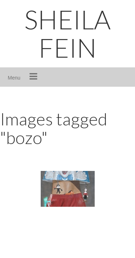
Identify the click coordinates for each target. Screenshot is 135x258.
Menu (14, 78)
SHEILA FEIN (67, 33)
